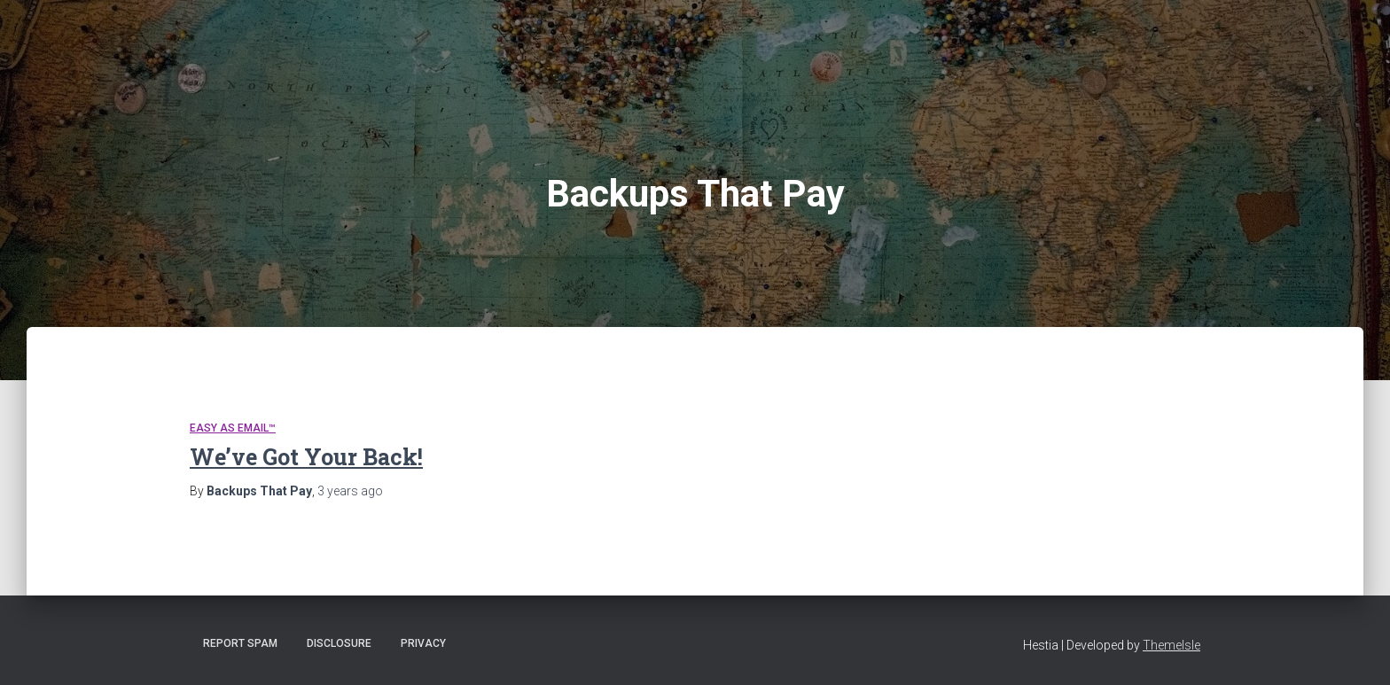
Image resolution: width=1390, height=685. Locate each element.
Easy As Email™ (233, 428)
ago (350, 491)
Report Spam (240, 643)
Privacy (423, 643)
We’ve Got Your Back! (306, 456)
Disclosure (339, 643)
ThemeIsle (1171, 645)
